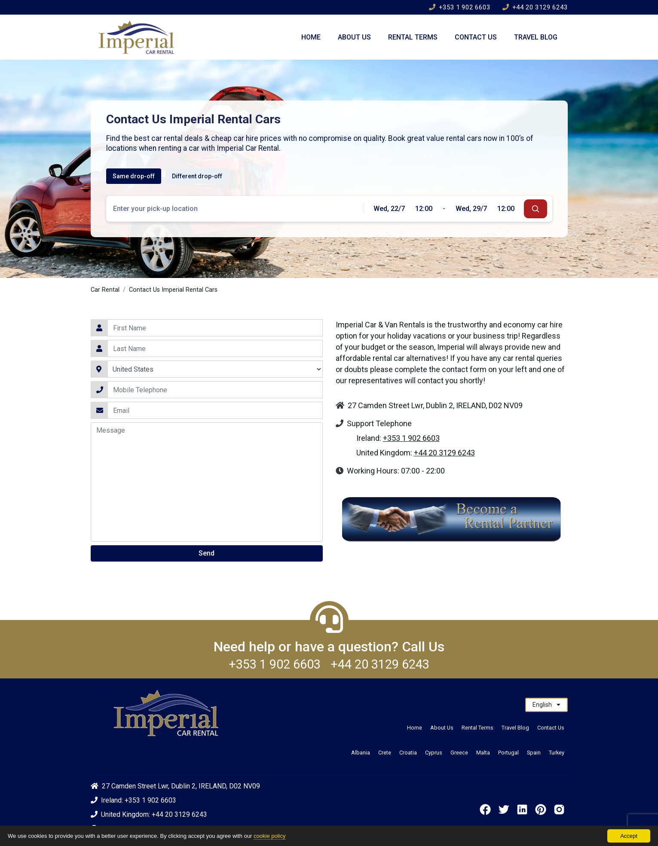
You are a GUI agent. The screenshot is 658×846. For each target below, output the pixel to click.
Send (206, 553)
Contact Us (476, 37)
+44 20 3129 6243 (535, 7)
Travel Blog (535, 37)
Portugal (508, 752)
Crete (384, 752)
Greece (459, 752)
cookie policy (269, 836)
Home (311, 37)
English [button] (546, 704)
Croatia (408, 752)
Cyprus (433, 752)
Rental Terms (413, 37)
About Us (354, 37)
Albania (360, 752)
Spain (534, 752)
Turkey (556, 752)
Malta (483, 752)
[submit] (535, 208)
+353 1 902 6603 (459, 7)
